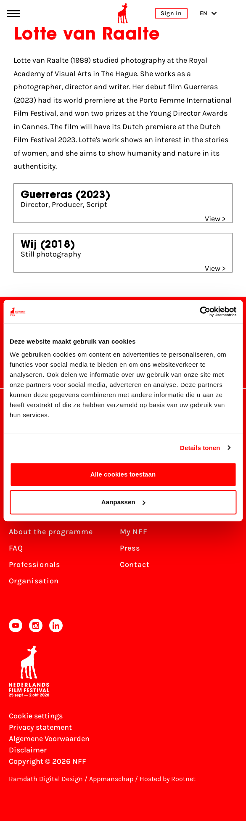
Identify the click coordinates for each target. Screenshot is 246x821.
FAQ (16, 548)
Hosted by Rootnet (168, 779)
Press (130, 548)
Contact (135, 564)
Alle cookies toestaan (123, 474)
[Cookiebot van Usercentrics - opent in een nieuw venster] (199, 311)
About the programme (51, 531)
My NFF (134, 531)
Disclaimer (28, 750)
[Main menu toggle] (13, 13)
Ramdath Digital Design (46, 779)
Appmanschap (111, 779)
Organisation (34, 580)
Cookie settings (36, 715)
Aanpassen (123, 502)
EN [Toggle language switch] (208, 13)
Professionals (35, 564)
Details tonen (200, 447)
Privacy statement (40, 727)
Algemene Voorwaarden (49, 738)
